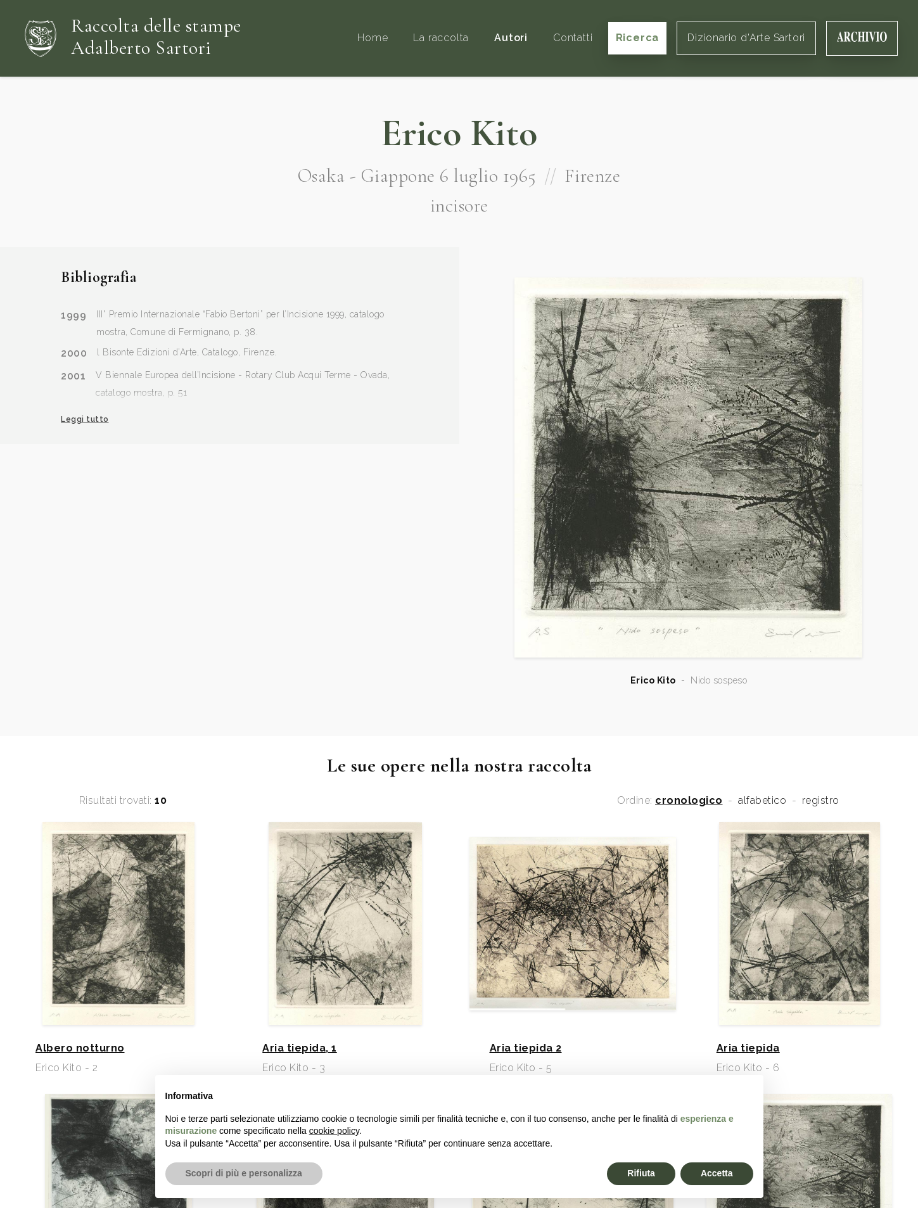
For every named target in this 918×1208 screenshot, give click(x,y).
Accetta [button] (717, 1173)
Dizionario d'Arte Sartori (746, 38)
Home (372, 38)
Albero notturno (80, 1048)
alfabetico (762, 800)
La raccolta (441, 38)
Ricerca (638, 38)
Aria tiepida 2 (526, 1048)
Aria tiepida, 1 (299, 1048)
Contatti (572, 38)
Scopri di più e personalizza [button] (244, 1173)
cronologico (689, 800)
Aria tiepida (748, 1048)
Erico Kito (653, 680)
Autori (511, 38)
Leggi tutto (85, 419)
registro (820, 800)
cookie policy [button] (334, 1131)
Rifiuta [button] (641, 1173)
